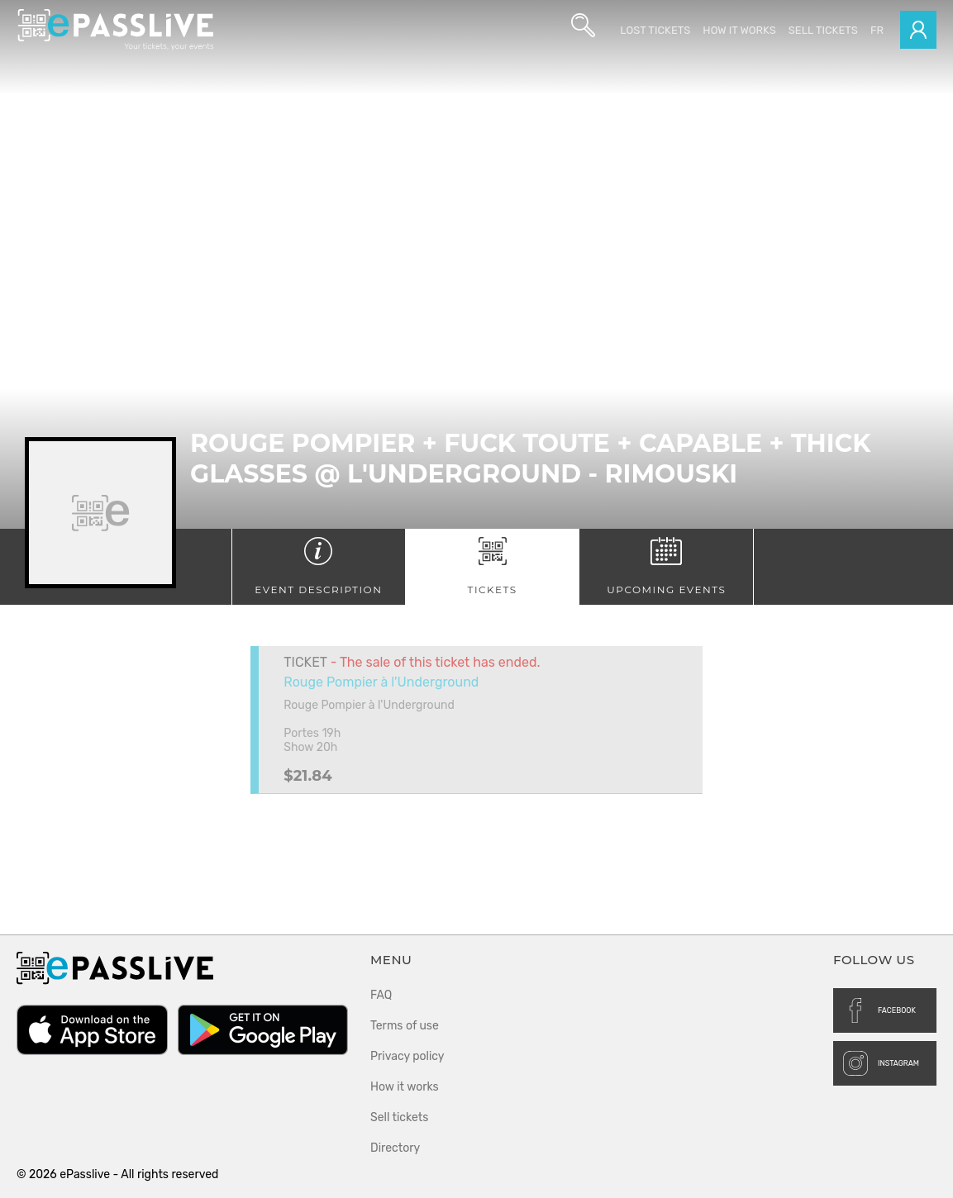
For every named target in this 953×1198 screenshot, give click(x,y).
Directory (395, 1148)
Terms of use (404, 1026)
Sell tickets (823, 30)
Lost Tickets (655, 30)
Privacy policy (407, 1056)
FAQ (381, 995)
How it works (739, 30)
